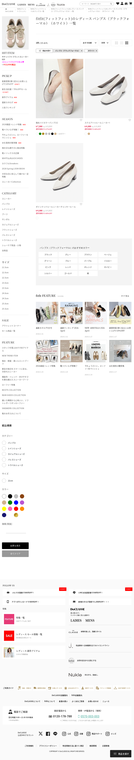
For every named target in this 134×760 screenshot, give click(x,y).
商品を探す (121, 753)
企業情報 (105, 745)
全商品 (5, 250)
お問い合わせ (93, 701)
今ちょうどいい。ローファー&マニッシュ (15, 136)
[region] (67, 4)
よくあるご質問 (78, 701)
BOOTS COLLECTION (11, 390)
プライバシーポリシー (48, 745)
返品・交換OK (24, 688)
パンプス (6, 203)
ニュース (106, 701)
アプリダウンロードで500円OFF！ (23, 601)
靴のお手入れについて (11, 413)
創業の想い (63, 701)
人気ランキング (8, 107)
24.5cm (5, 298)
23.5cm (5, 288)
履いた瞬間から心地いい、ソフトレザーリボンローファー (15, 401)
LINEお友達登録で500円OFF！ (102, 591)
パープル (88, 260)
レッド (68, 267)
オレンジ (88, 267)
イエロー (108, 260)
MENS (31, 4)
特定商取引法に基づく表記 (73, 745)
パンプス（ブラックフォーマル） (67, 51)
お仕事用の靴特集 (11, 142)
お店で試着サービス (122, 688)
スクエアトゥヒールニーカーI (97, 122)
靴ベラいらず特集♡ (12, 129)
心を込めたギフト (72, 688)
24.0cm (5, 293)
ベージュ (108, 254)
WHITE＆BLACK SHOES (12, 158)
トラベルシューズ (9, 240)
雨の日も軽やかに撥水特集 (13, 148)
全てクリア (15, 553)
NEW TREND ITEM (10, 355)
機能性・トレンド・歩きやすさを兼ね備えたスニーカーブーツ (15, 378)
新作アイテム (9, 97)
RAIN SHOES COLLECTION (14, 395)
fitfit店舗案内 (76, 695)
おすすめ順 (87, 42)
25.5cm (5, 308)
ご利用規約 (29, 745)
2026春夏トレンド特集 (14, 124)
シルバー (48, 273)
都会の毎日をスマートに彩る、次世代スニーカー (15, 370)
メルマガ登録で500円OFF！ (36, 591)
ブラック (48, 254)
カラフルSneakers (10, 163)
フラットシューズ (9, 229)
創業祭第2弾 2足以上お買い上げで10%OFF (14, 82)
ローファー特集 (8, 384)
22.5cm (5, 277)
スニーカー (6, 198)
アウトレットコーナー (11, 325)
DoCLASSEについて (32, 701)
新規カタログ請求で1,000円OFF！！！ (91, 601)
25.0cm (5, 303)
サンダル (6, 219)
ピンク (48, 267)
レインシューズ (8, 209)
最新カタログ (9, 102)
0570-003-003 (90, 716)
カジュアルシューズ (10, 224)
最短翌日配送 (40, 688)
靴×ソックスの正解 (10, 153)
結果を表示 (15, 546)
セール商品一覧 (8, 330)
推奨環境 (93, 745)
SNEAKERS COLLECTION (13, 408)
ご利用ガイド (8, 688)
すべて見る (125, 296)
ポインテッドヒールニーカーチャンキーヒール (56, 206)
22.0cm (5, 272)
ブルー (68, 260)
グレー (68, 254)
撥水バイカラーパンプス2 (47, 122)
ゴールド (68, 273)
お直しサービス (55, 688)
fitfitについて (49, 701)
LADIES (22, 4)
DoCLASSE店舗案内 (60, 695)
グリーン (48, 260)
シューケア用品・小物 (11, 245)
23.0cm (5, 282)
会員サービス (87, 688)
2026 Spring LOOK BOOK (13, 168)
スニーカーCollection (11, 181)
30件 (103, 42)
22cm (10, 480)
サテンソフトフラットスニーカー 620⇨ (15, 60)
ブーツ (5, 214)
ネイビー (108, 267)
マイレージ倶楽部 (103, 688)
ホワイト (90, 51)
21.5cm (5, 267)
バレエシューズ (8, 235)
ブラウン (88, 254)
